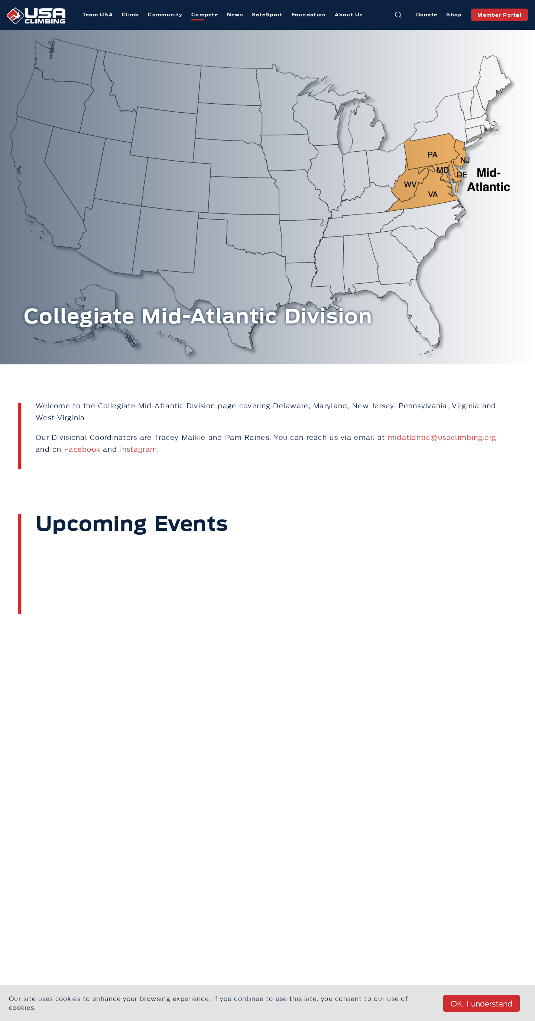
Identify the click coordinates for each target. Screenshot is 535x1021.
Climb (130, 15)
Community (165, 15)
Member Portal (499, 15)
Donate (427, 15)
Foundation (309, 15)
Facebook (82, 449)
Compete (204, 15)
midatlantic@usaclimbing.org (442, 438)
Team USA (97, 15)
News (235, 15)
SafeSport (267, 15)
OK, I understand (481, 1003)
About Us (349, 15)
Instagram (139, 449)
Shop (454, 15)
